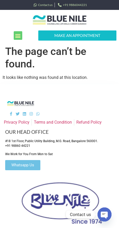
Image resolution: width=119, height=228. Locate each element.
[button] (18, 35)
